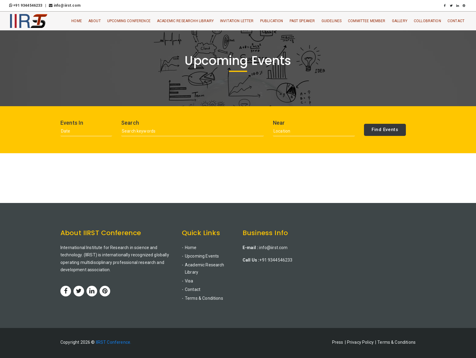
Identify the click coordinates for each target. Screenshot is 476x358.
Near (279, 123)
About (94, 21)
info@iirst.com (64, 5)
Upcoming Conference (129, 21)
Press (337, 342)
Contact (455, 21)
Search (130, 123)
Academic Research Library (204, 268)
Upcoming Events (202, 256)
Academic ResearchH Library (185, 21)
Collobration (427, 21)
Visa (189, 281)
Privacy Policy (360, 342)
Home (76, 21)
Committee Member (366, 21)
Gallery (399, 21)
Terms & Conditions (204, 298)
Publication (271, 21)
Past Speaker (302, 21)
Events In (71, 123)
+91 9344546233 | (28, 5)
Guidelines (331, 21)
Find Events (385, 129)
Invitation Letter (237, 21)
